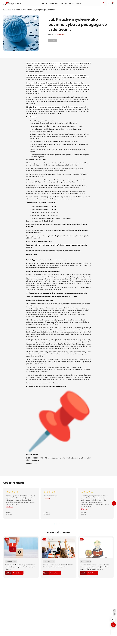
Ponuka (45, 3)
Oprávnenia (55, 3)
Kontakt (79, 3)
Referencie (64, 3)
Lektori (72, 3)
